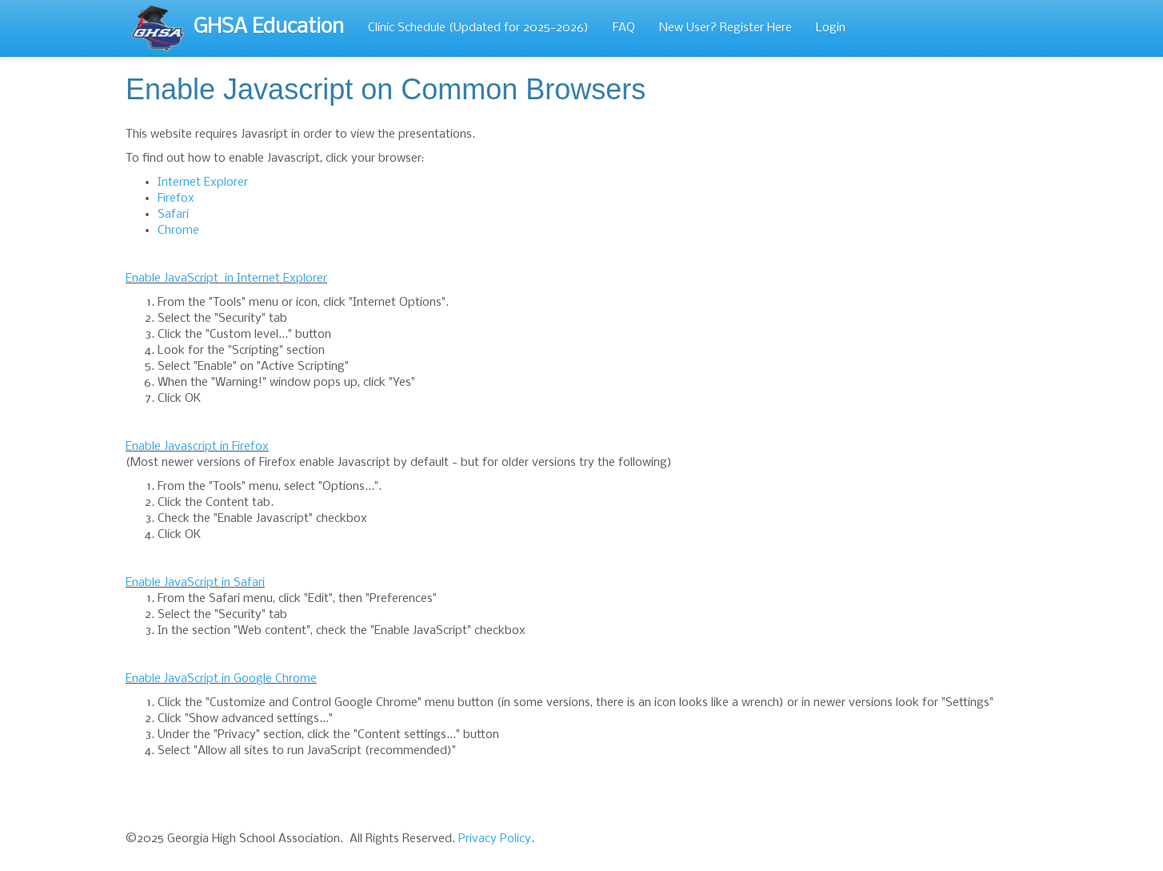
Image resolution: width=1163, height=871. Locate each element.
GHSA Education (237, 28)
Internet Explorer (203, 182)
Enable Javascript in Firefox (197, 446)
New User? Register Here (725, 28)
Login (830, 28)
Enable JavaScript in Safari (195, 582)
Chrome (178, 230)
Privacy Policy (494, 839)
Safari (173, 214)
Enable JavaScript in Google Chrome (221, 678)
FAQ (624, 28)
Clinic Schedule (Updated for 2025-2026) (478, 28)
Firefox (176, 198)
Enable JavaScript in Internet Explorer (226, 278)
